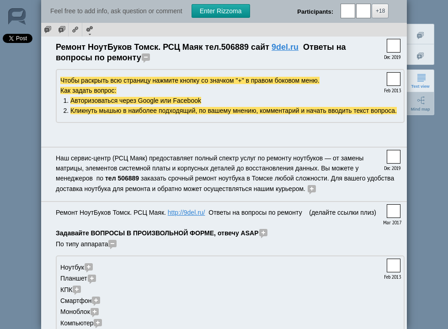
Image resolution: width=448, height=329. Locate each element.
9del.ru (285, 47)
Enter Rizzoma (221, 11)
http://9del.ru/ (186, 212)
